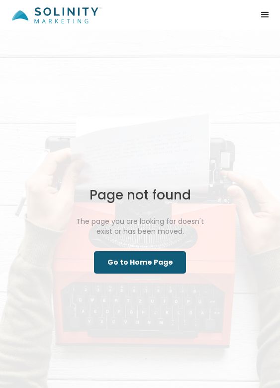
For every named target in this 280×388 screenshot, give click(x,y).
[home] (54, 11)
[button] (265, 15)
